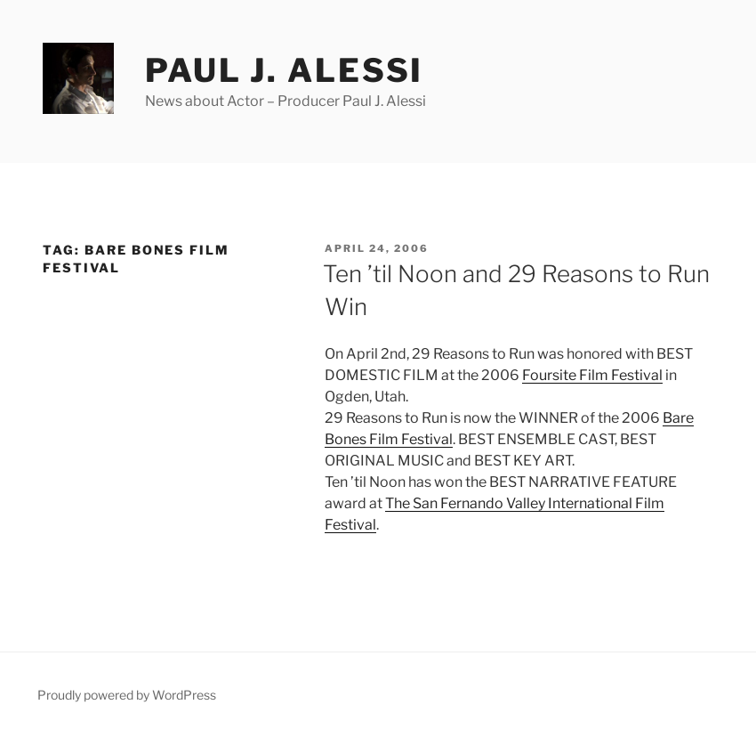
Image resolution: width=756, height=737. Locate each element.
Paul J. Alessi (284, 70)
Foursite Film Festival (592, 375)
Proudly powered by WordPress (126, 694)
